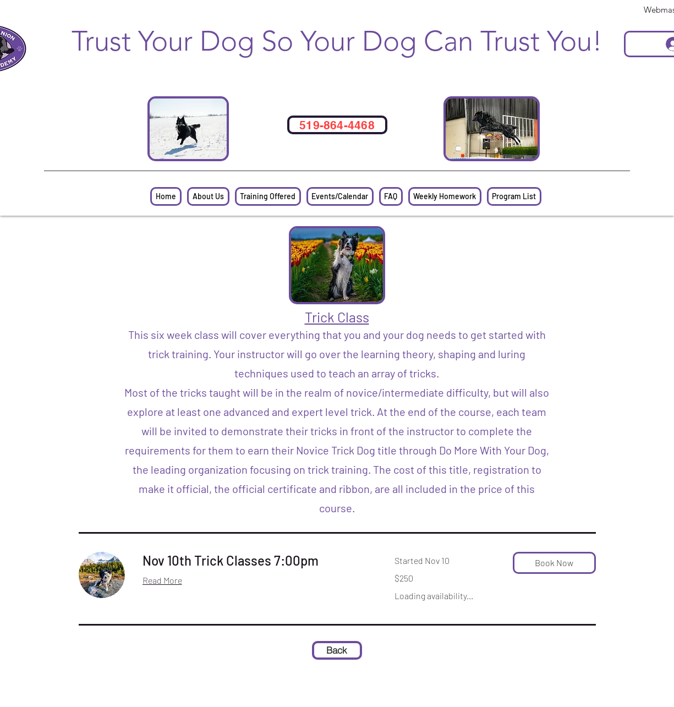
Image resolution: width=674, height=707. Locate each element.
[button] (554, 563)
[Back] (337, 650)
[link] (255, 560)
